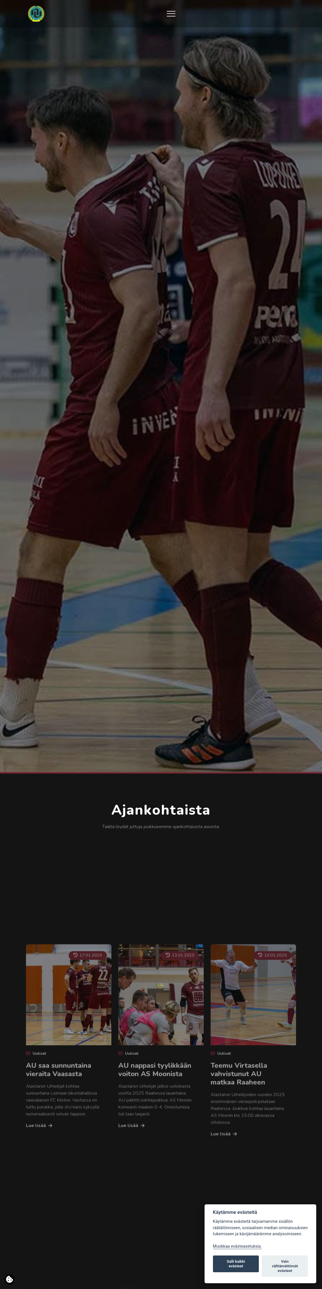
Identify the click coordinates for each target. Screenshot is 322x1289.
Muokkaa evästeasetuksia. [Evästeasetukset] (237, 1246)
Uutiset (36, 1143)
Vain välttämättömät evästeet (285, 1266)
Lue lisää (36, 1215)
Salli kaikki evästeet (236, 1263)
